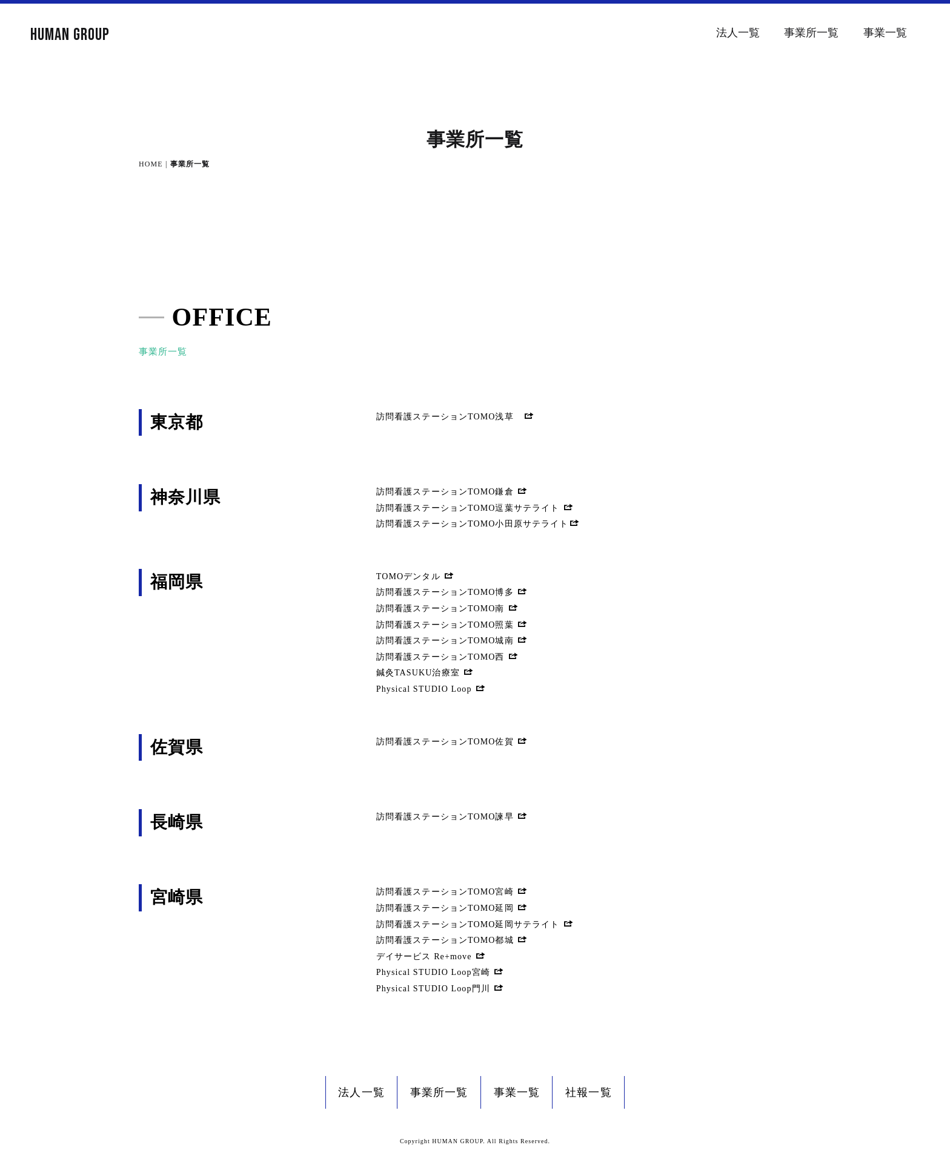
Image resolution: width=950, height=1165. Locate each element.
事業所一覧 (811, 33)
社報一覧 (588, 1092)
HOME (151, 164)
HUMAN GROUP (70, 35)
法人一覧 (738, 33)
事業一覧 (885, 33)
